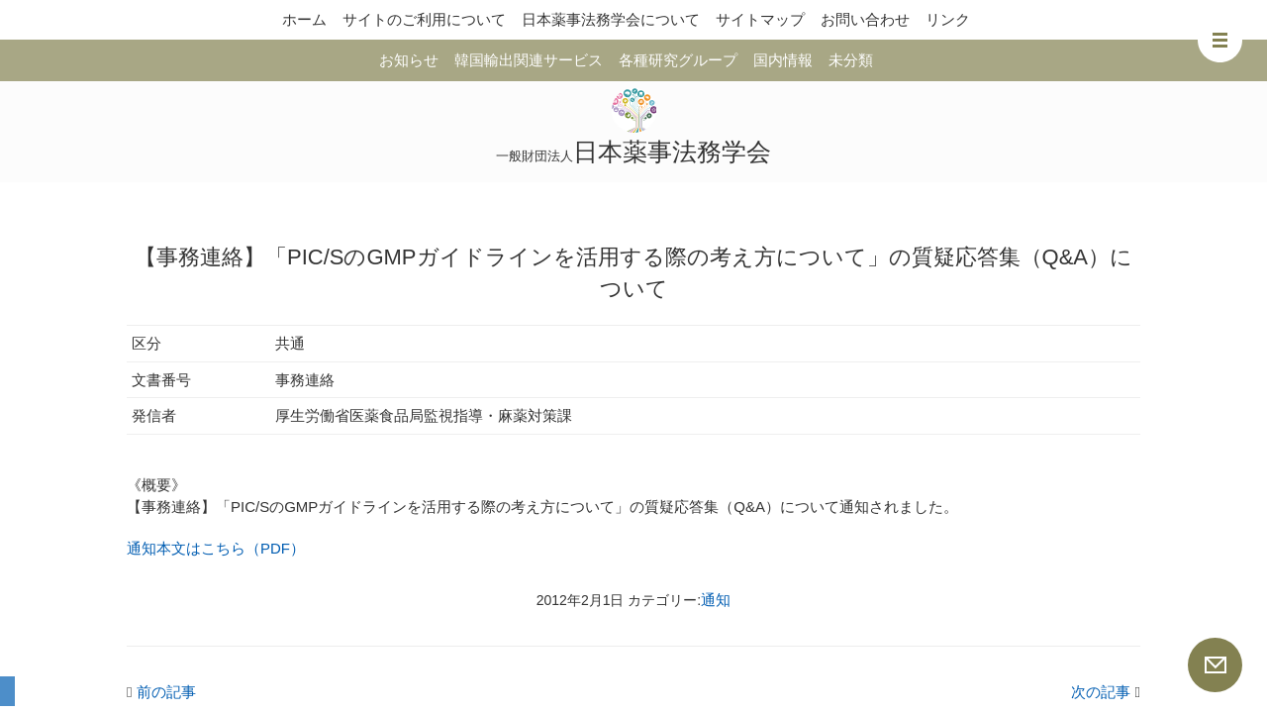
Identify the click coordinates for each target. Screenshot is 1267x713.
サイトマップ (760, 19)
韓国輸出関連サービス (528, 59)
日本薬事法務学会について (611, 19)
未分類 (850, 59)
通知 (716, 599)
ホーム (304, 19)
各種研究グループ (678, 59)
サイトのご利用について (424, 19)
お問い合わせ (865, 19)
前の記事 (161, 691)
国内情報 (783, 59)
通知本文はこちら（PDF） (216, 548)
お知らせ (409, 59)
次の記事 (1105, 691)
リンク (948, 19)
